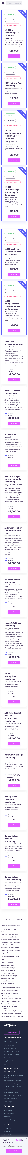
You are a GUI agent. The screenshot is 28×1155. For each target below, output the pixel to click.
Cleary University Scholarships (10, 1001)
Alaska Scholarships (7, 962)
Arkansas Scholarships (8, 968)
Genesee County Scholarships (10, 940)
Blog (5, 1064)
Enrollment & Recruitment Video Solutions (14, 1076)
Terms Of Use (8, 1134)
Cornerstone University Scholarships (12, 1016)
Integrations (7, 1116)
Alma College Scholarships (9, 996)
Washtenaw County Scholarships (11, 942)
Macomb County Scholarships (10, 934)
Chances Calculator (10, 1045)
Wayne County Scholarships (9, 929)
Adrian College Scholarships (9, 990)
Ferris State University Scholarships (12, 1011)
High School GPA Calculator (12, 1051)
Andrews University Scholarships (11, 998)
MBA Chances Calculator (11, 1054)
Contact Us (7, 1128)
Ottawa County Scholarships (10, 947)
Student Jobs (8, 1058)
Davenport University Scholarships (11, 1004)
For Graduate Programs (11, 1092)
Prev (9, 919)
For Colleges (8, 1110)
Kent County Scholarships (9, 937)
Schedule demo (12, 1032)
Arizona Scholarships (7, 965)
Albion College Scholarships (9, 993)
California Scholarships (8, 970)
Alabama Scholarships (8, 960)
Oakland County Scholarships (10, 932)
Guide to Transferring (10, 1048)
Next (18, 919)
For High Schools (9, 1113)
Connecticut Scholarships (9, 975)
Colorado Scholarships (8, 973)
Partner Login (8, 1101)
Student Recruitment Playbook (13, 1095)
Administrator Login (10, 1120)
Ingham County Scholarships (10, 945)
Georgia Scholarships (7, 983)
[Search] (14, 3)
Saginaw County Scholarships (10, 953)
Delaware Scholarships (8, 978)
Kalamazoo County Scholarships (11, 950)
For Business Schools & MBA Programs (13, 1088)
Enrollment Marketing (10, 1098)
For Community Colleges (11, 1084)
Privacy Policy (8, 1131)
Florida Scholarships (7, 981)
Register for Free (14, 1151)
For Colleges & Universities (12, 1080)
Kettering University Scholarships (11, 1013)
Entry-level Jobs (9, 1061)
